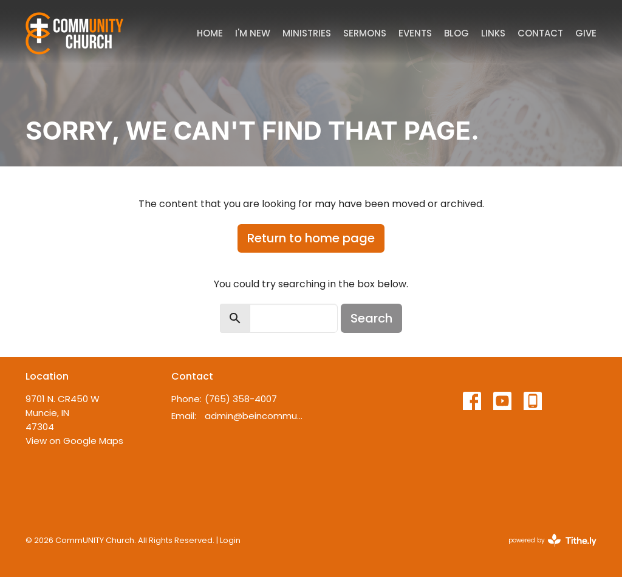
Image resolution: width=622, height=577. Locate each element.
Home (210, 33)
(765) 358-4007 (241, 398)
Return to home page (311, 238)
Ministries (306, 33)
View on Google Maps (74, 440)
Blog (456, 33)
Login (230, 540)
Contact (540, 33)
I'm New (252, 33)
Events (415, 33)
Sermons (364, 33)
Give (585, 33)
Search (371, 318)
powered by (552, 540)
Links (493, 33)
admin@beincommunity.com (255, 415)
